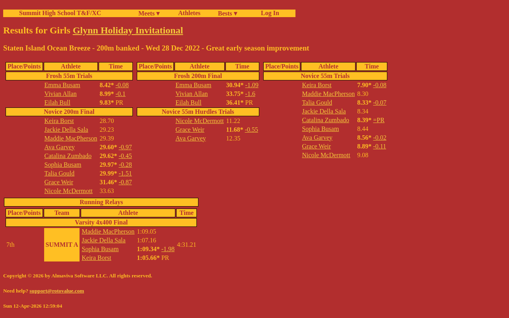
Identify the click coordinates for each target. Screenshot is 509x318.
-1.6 (250, 93)
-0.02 (379, 137)
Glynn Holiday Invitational (128, 30)
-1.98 (168, 249)
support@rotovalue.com (56, 291)
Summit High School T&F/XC (60, 13)
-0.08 (121, 85)
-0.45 (125, 155)
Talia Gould (60, 173)
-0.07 (379, 102)
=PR (379, 120)
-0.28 (125, 164)
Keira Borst (59, 120)
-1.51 (125, 173)
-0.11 (379, 146)
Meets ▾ (148, 13)
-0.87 (125, 182)
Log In (268, 13)
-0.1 (120, 93)
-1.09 (251, 85)
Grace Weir (59, 182)
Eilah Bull (57, 102)
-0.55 (251, 129)
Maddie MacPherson (71, 138)
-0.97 (125, 147)
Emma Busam (62, 85)
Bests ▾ (227, 13)
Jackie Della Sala (66, 129)
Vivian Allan (61, 93)
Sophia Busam (63, 164)
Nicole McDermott (69, 190)
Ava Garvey (60, 147)
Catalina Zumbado (68, 155)
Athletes (189, 13)
